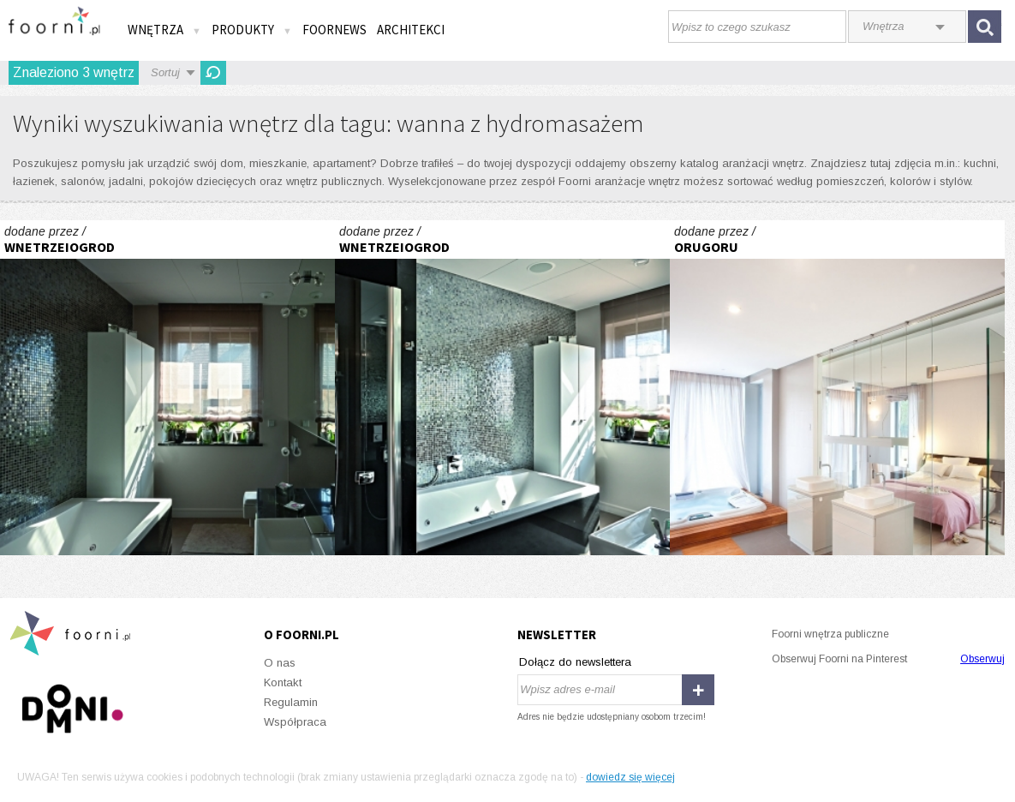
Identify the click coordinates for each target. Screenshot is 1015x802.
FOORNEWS (334, 29)
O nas (280, 662)
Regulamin (291, 702)
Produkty (252, 29)
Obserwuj (982, 659)
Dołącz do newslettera (575, 661)
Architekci (411, 29)
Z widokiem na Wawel (167, 387)
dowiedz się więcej (630, 777)
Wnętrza (164, 29)
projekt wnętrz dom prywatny (837, 387)
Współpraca (295, 721)
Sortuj (165, 72)
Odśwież (213, 73)
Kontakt (283, 682)
